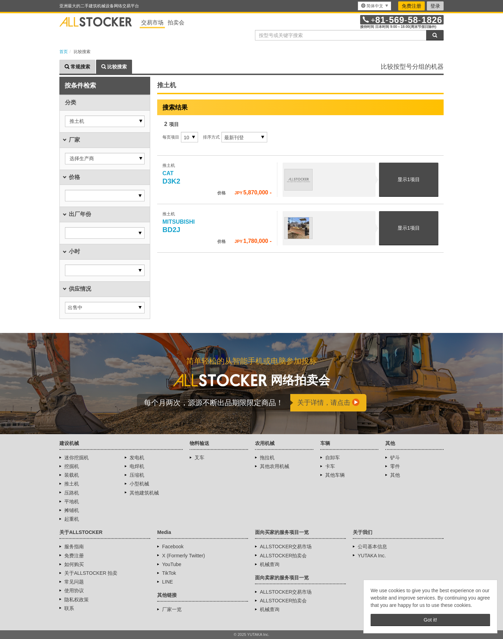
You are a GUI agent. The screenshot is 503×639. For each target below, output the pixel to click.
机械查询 (269, 564)
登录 (435, 6)
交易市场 (152, 22)
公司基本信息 (372, 546)
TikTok (169, 573)
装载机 (71, 475)
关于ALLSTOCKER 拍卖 (90, 573)
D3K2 (171, 177)
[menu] (374, 5)
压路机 (71, 493)
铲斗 (395, 457)
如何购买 (74, 564)
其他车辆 (335, 475)
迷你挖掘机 (76, 457)
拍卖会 (176, 22)
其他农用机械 (274, 466)
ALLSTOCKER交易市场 (286, 546)
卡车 (330, 466)
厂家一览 (172, 609)
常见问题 (74, 582)
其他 (395, 475)
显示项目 (409, 179)
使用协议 (74, 590)
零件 (395, 466)
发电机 (137, 457)
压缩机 (137, 475)
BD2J (179, 226)
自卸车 (332, 457)
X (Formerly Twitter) (183, 555)
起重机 (71, 519)
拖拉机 (267, 457)
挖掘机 (71, 466)
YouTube (171, 564)
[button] (105, 121)
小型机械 (139, 483)
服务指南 (74, 546)
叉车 (199, 457)
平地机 (71, 501)
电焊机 (137, 466)
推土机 (71, 483)
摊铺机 (71, 510)
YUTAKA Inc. (372, 555)
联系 (69, 608)
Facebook (172, 546)
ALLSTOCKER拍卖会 (283, 555)
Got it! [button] (430, 620)
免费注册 (411, 6)
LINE (167, 582)
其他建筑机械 (144, 493)
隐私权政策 (76, 599)
